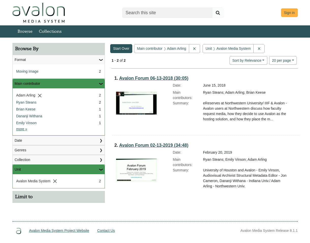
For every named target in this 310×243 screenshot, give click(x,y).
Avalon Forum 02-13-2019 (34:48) (153, 145)
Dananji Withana (29, 116)
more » (21, 129)
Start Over (121, 48)
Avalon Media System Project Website (59, 231)
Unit (18, 169)
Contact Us (106, 231)
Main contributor (27, 84)
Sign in (289, 13)
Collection (22, 160)
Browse (25, 31)
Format (20, 60)
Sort (246, 60)
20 (281, 60)
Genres (20, 150)
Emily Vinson (26, 123)
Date (18, 140)
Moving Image (27, 71)
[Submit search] (218, 12)
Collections (50, 31)
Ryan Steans (26, 102)
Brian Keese (26, 109)
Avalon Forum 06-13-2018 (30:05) (153, 78)
